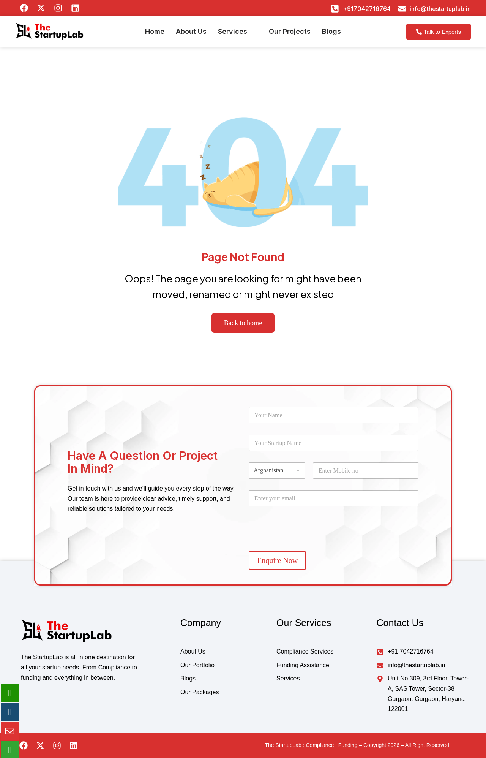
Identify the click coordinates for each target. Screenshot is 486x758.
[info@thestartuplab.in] (402, 9)
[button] (238, 34)
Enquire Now (277, 561)
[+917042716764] (335, 9)
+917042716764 (367, 9)
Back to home (243, 323)
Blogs (331, 34)
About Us (191, 34)
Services (232, 34)
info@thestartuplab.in (440, 9)
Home (154, 34)
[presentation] (306, 544)
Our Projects (290, 34)
